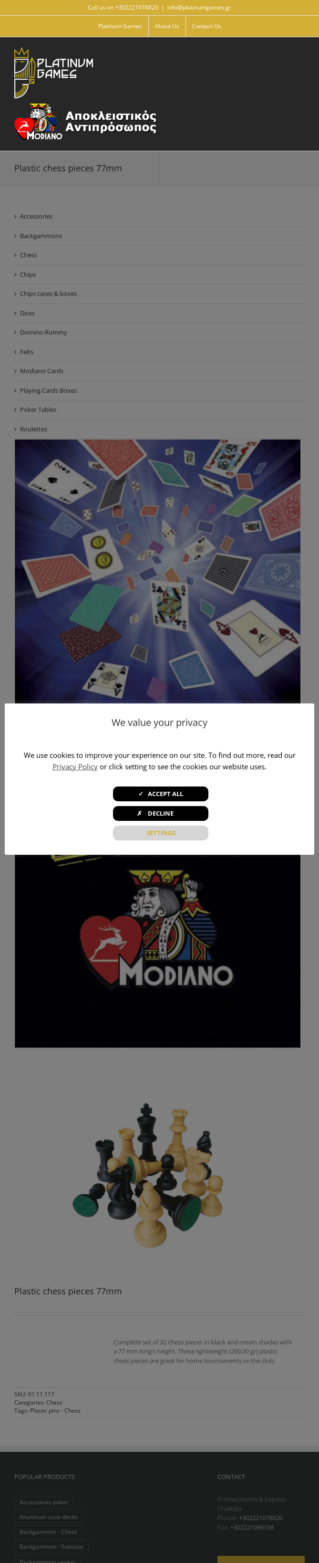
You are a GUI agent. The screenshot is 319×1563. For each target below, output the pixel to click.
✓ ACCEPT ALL (160, 793)
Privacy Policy (75, 766)
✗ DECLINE (161, 813)
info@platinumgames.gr (199, 7)
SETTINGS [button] (160, 833)
